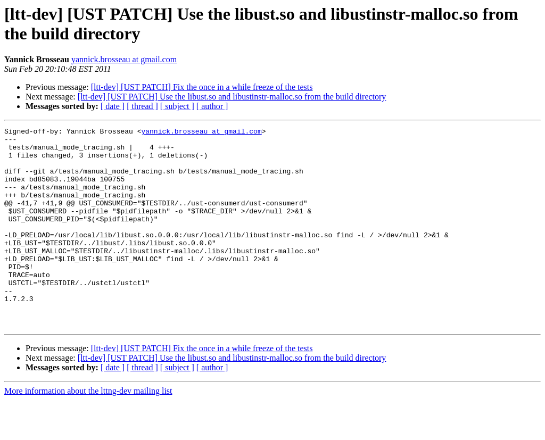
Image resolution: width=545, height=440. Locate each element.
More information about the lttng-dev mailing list (88, 430)
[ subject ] (177, 106)
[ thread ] (142, 106)
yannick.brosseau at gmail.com (124, 59)
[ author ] (212, 106)
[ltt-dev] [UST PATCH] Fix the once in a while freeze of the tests (202, 87)
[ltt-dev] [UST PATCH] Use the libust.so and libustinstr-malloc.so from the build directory (232, 96)
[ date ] (113, 106)
